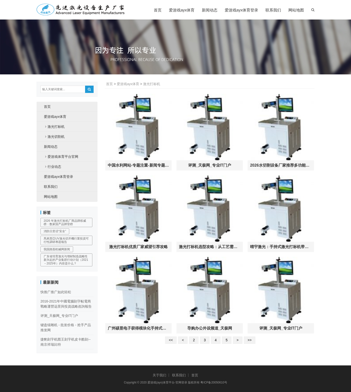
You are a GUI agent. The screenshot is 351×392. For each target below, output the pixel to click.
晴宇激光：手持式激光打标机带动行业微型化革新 (281, 247)
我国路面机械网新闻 (57, 249)
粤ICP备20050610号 (213, 382)
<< (171, 340)
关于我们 (159, 375)
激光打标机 (151, 84)
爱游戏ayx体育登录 (241, 10)
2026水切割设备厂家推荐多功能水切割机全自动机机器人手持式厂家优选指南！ (281, 165)
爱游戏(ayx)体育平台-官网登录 (167, 382)
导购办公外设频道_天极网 (209, 328)
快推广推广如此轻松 (55, 292)
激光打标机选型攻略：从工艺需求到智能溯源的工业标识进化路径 (209, 247)
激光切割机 (56, 137)
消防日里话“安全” (55, 231)
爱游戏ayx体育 (182, 10)
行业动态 (54, 167)
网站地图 (296, 10)
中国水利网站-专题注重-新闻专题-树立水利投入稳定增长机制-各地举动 (138, 165)
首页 (158, 10)
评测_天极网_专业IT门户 (209, 165)
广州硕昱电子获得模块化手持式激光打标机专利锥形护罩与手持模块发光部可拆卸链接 (138, 328)
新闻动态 (209, 10)
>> (250, 340)
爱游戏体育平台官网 (63, 157)
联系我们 (273, 10)
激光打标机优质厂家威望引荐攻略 (138, 247)
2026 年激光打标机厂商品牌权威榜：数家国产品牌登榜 (65, 222)
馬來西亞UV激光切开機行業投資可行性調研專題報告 (66, 240)
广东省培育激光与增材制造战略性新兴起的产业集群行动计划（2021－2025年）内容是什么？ (66, 260)
